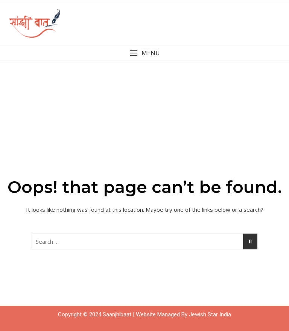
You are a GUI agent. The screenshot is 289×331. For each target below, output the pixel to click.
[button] (144, 53)
